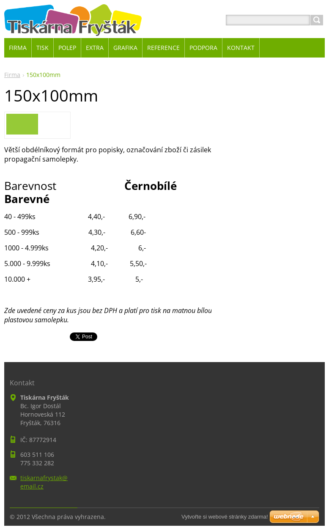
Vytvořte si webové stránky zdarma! (224, 517)
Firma (12, 75)
